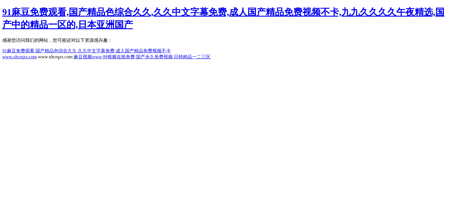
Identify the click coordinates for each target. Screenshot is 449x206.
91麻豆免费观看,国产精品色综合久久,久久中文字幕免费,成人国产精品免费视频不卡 (86, 50)
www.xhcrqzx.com (19, 56)
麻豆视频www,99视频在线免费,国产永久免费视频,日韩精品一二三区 (142, 56)
